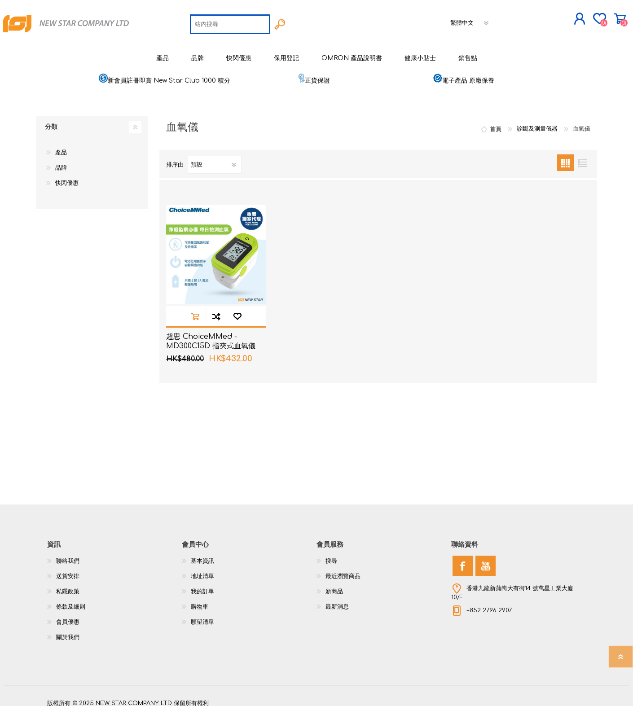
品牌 (61, 161)
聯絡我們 (67, 554)
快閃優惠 (67, 176)
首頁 (495, 122)
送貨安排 (67, 569)
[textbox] (230, 21)
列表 (582, 156)
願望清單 (202, 615)
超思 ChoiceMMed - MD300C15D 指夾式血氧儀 (210, 334)
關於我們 (67, 630)
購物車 (594, 15)
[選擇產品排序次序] (215, 158)
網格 (565, 156)
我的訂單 (202, 585)
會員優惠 (67, 615)
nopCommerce (563, 688)
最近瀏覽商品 (342, 569)
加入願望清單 (237, 309)
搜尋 (331, 554)
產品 (61, 146)
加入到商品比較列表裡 (216, 309)
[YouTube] (485, 559)
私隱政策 (67, 585)
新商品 (334, 585)
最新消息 (337, 600)
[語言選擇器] (470, 19)
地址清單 (202, 569)
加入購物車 (195, 309)
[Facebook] (463, 559)
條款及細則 (70, 600)
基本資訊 (202, 554)
